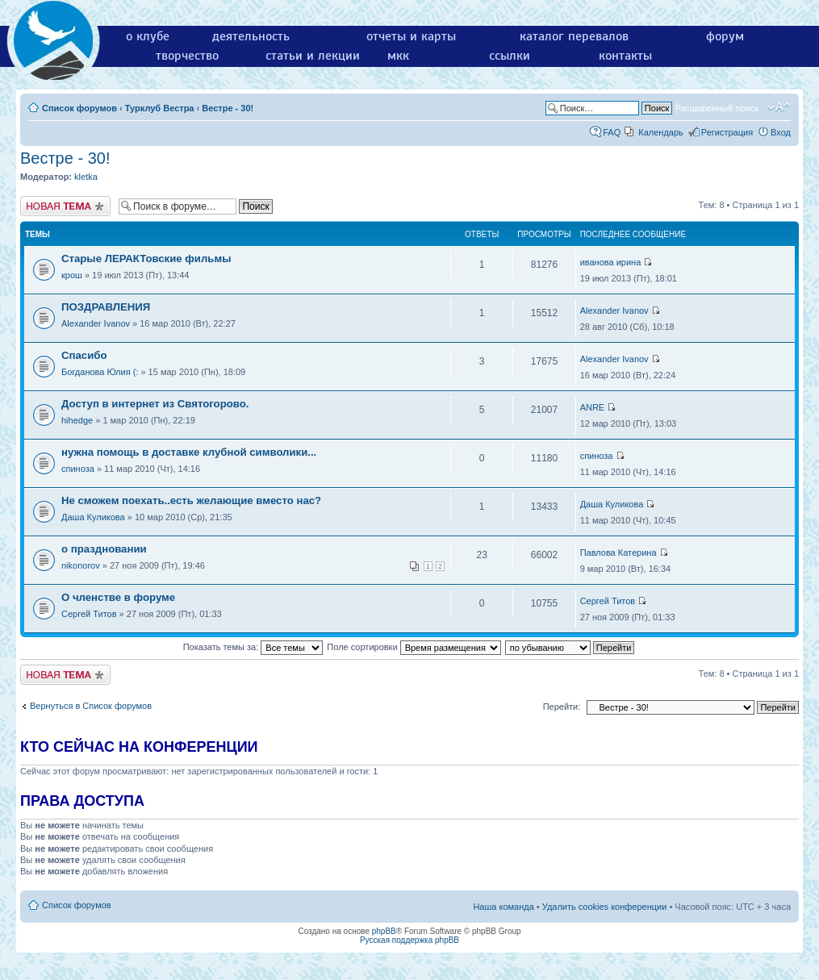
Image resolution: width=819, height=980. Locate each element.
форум (725, 36)
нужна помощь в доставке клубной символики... (188, 452)
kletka (86, 176)
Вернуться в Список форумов (91, 706)
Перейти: (562, 706)
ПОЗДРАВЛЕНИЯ (105, 307)
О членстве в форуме (118, 597)
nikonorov (80, 565)
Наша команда (503, 906)
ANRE (592, 407)
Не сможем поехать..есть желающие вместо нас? (191, 500)
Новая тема (65, 206)
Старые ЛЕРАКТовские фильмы (146, 258)
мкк (398, 56)
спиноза (77, 468)
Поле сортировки (413, 647)
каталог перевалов (574, 36)
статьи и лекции (312, 56)
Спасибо (84, 355)
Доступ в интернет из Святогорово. (155, 404)
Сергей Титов (89, 614)
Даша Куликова (93, 517)
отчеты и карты (411, 36)
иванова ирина (610, 262)
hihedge (77, 420)
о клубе (147, 36)
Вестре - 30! (227, 108)
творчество (187, 56)
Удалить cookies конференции (604, 906)
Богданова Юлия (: (99, 372)
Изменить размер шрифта (779, 107)
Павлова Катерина (618, 552)
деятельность (251, 36)
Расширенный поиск (716, 108)
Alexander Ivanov (95, 323)
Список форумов (79, 108)
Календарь (660, 132)
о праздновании (104, 549)
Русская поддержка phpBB (409, 940)
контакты (625, 56)
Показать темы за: (253, 647)
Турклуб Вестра (159, 108)
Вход (781, 132)
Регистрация (727, 132)
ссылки (509, 56)
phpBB (384, 931)
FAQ (612, 132)
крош (71, 275)
